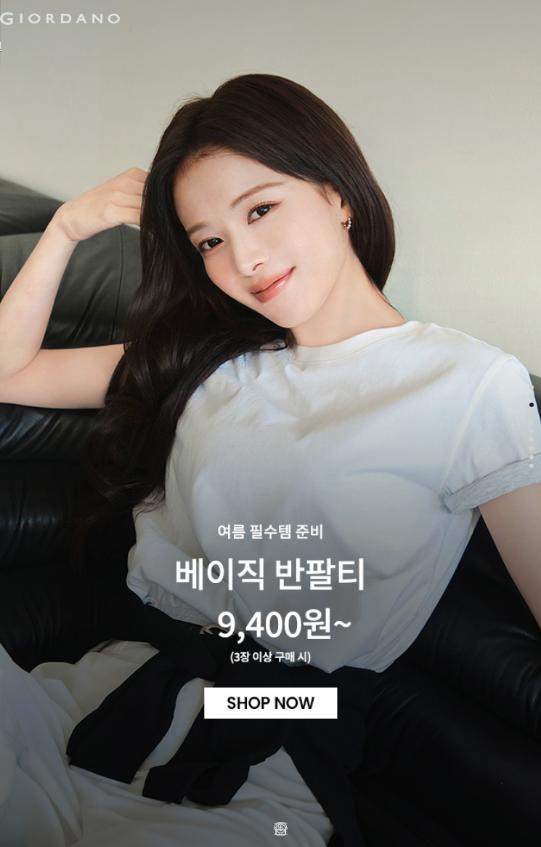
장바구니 (351, 13)
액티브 (143, 46)
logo (183, 18)
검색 (329, 6)
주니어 (207, 46)
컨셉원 (272, 46)
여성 (82, 46)
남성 (27, 46)
